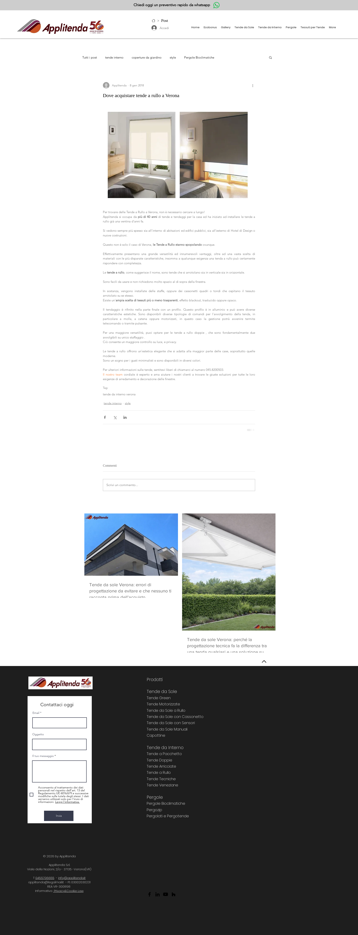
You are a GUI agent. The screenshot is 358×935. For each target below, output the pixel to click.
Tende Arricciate (161, 766)
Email (36, 712)
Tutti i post (89, 57)
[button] (225, 27)
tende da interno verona (119, 394)
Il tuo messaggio (43, 755)
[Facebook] (149, 894)
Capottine (156, 735)
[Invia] (58, 816)
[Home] (153, 20)
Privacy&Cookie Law (68, 891)
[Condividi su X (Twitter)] (115, 417)
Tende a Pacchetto (164, 753)
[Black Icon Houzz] (174, 894)
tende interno (114, 57)
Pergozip (154, 809)
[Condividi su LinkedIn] (125, 417)
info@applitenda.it (72, 878)
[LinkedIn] (157, 894)
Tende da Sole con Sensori (171, 722)
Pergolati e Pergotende (168, 816)
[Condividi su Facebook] (105, 417)
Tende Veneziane (162, 785)
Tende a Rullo (159, 772)
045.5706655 (44, 878)
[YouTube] (166, 894)
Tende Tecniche (161, 778)
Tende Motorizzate (163, 704)
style (173, 57)
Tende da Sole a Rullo (166, 710)
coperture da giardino (147, 57)
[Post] (164, 20)
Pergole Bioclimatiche (199, 57)
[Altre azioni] (252, 85)
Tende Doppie (159, 760)
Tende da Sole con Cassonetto (175, 716)
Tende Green (159, 697)
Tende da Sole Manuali (167, 729)
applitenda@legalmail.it (46, 882)
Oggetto (38, 734)
